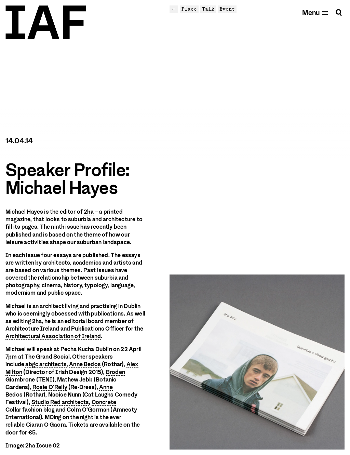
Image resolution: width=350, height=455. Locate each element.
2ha (89, 212)
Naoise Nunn (64, 394)
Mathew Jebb (75, 379)
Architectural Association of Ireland (53, 336)
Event (227, 9)
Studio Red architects (60, 402)
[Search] (339, 12)
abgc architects (46, 364)
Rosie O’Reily (49, 387)
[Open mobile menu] (315, 12)
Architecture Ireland (32, 328)
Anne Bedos (85, 364)
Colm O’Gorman (88, 409)
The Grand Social (47, 356)
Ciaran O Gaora (46, 424)
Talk (208, 9)
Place (189, 9)
